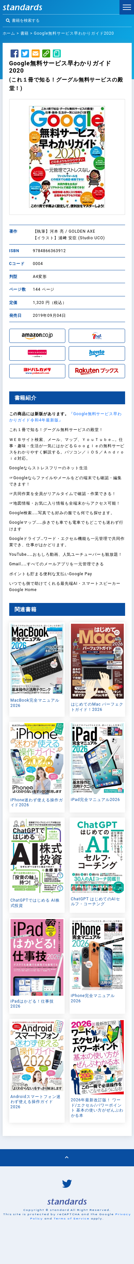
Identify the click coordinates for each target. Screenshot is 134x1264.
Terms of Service (71, 1218)
